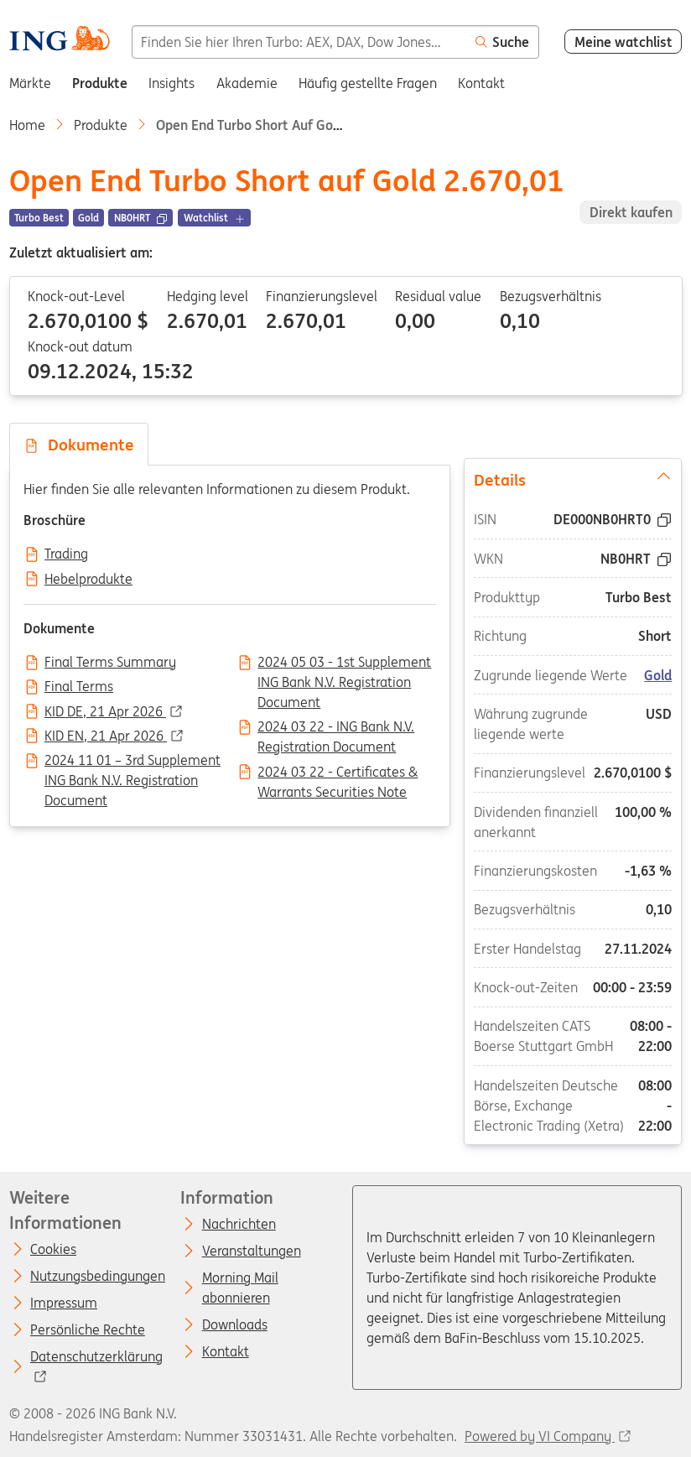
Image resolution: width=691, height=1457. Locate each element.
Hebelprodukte (88, 579)
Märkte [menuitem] (30, 83)
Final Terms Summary (110, 662)
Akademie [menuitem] (247, 83)
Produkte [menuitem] (99, 83)
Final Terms (78, 687)
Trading (66, 554)
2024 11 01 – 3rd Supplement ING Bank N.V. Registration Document (132, 761)
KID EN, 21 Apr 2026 (105, 736)
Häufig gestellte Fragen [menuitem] (368, 83)
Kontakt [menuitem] (481, 83)
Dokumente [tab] (78, 444)
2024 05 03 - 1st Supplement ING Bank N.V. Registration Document (344, 663)
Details (573, 479)
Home (27, 125)
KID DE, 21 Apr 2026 (105, 712)
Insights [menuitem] (171, 83)
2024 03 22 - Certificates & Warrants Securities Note (337, 773)
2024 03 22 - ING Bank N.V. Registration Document (335, 728)
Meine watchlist (623, 42)
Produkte (100, 125)
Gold (659, 675)
